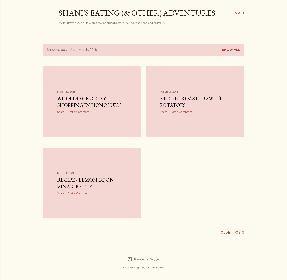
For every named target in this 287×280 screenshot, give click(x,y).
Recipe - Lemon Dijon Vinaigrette (85, 183)
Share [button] (60, 111)
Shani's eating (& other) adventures (137, 13)
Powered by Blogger (143, 259)
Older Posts (232, 232)
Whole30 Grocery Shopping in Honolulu (89, 101)
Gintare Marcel (155, 267)
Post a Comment (78, 111)
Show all (231, 50)
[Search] (237, 13)
